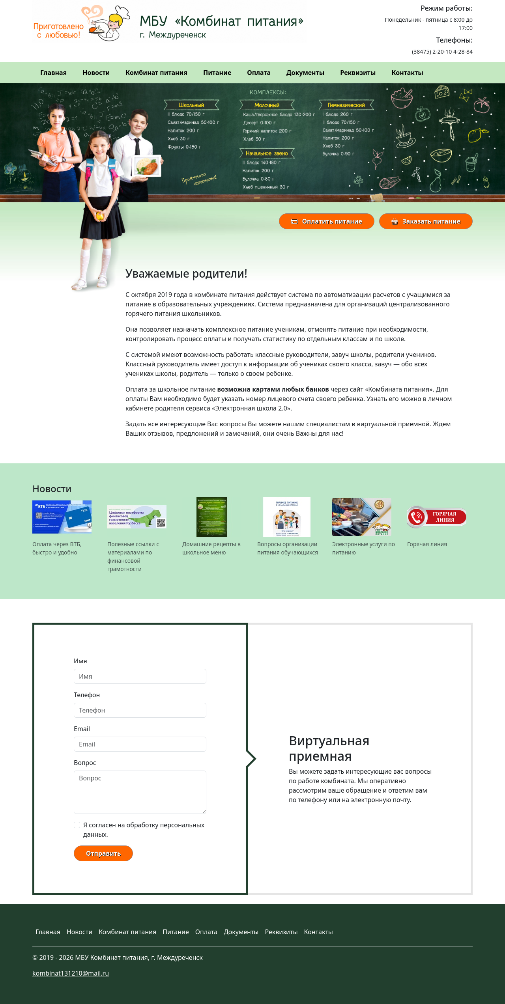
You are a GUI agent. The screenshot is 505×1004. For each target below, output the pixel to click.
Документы (305, 72)
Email (82, 728)
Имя (80, 661)
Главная (53, 72)
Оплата (259, 72)
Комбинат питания (156, 72)
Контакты (407, 72)
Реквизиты (358, 72)
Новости (96, 72)
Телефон (87, 694)
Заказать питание (425, 221)
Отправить (103, 853)
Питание (217, 72)
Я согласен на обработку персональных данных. (143, 830)
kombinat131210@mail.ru (70, 973)
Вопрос (85, 762)
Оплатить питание (326, 221)
